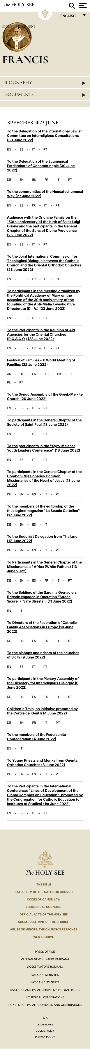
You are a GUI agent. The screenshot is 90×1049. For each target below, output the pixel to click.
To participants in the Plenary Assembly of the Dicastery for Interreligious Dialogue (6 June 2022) (43, 683)
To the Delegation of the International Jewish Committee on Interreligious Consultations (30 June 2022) (45, 135)
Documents (45, 95)
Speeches (10, 26)
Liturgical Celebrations (45, 997)
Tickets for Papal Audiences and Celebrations (45, 1004)
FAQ (45, 1018)
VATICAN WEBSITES (45, 974)
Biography (45, 83)
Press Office (45, 951)
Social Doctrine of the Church (43, 922)
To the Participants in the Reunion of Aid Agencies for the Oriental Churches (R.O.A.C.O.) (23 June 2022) (41, 334)
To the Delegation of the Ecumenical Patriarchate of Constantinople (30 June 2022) (41, 165)
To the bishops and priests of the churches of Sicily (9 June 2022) (43, 655)
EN (9, 149)
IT (33, 149)
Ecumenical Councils (43, 907)
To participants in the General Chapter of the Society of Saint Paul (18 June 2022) (44, 422)
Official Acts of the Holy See (44, 914)
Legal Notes (45, 1024)
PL (9, 382)
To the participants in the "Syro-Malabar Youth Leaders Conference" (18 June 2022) (43, 448)
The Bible (43, 884)
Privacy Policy (45, 1036)
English (70, 16)
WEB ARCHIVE (43, 937)
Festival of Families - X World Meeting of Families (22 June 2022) (41, 362)
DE (9, 180)
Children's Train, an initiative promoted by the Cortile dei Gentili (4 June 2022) (42, 711)
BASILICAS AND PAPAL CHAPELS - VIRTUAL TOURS (45, 989)
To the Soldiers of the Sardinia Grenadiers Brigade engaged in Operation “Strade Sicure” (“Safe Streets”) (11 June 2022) (42, 596)
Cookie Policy (45, 1030)
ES (21, 149)
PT (45, 149)
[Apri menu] (82, 5)
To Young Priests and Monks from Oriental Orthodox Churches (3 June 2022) (42, 762)
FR (46, 180)
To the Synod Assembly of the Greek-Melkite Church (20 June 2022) (45, 396)
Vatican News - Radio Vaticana (45, 959)
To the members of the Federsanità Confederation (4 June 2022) (36, 736)
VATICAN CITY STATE (45, 982)
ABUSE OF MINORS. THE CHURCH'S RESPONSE (43, 929)
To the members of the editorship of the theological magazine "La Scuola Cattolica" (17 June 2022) (43, 510)
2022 (22, 26)
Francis (25, 59)
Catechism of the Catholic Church (43, 892)
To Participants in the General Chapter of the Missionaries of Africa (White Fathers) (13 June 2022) (44, 566)
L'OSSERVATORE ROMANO (45, 966)
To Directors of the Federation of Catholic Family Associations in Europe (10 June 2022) (42, 627)
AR (9, 374)
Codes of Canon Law (43, 899)
